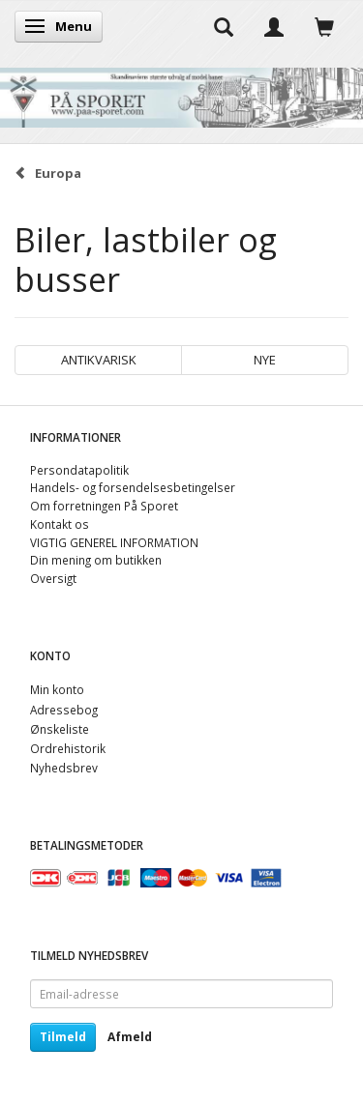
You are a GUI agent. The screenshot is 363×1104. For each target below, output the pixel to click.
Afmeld (129, 1037)
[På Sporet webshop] (181, 93)
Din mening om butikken (96, 559)
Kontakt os (59, 524)
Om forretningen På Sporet (104, 505)
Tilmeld (63, 1037)
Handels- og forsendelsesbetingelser (132, 487)
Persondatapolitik (79, 470)
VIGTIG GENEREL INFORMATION (114, 542)
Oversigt (53, 578)
